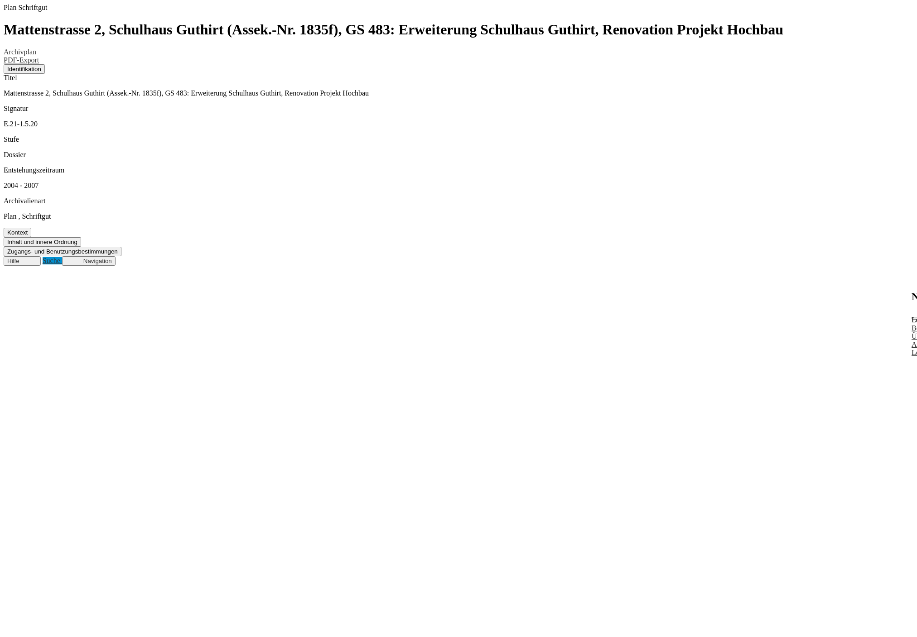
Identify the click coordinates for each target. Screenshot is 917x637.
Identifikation (24, 69)
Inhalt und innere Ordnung (42, 242)
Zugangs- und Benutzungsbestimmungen (62, 251)
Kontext (17, 232)
